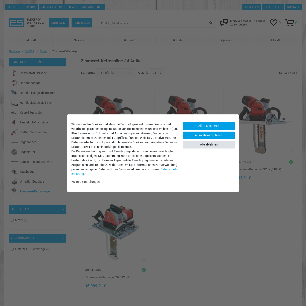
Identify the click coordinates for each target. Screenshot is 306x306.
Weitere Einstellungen (85, 181)
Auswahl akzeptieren (209, 135)
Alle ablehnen (209, 144)
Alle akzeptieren (208, 126)
